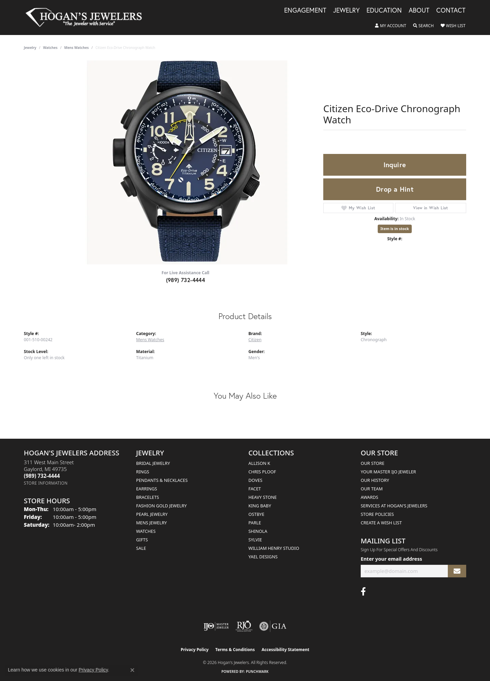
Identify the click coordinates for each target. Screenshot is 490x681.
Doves (255, 480)
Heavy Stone (262, 497)
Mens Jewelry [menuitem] (151, 523)
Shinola (257, 531)
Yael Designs (263, 557)
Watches (50, 47)
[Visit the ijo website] (216, 626)
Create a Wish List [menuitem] (381, 523)
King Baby (259, 506)
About (419, 10)
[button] (390, 26)
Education (384, 10)
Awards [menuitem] (369, 497)
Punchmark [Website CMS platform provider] (257, 671)
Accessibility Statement (285, 649)
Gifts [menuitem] (142, 540)
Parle (254, 523)
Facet (254, 489)
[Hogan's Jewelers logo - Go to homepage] (86, 17)
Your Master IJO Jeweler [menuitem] (388, 472)
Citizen (254, 340)
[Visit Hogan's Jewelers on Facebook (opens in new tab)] (363, 592)
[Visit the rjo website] (243, 626)
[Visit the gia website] (273, 626)
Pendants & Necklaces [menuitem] (161, 480)
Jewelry (346, 10)
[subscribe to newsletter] (457, 571)
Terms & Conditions (235, 649)
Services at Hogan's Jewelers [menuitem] (394, 506)
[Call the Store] (42, 475)
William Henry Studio (273, 548)
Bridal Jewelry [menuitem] (153, 463)
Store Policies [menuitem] (377, 514)
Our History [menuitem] (375, 480)
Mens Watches (76, 47)
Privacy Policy (195, 649)
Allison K (259, 463)
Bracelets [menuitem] (147, 497)
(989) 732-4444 (185, 279)
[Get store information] (46, 483)
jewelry (30, 47)
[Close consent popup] (132, 670)
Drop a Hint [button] (394, 189)
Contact (451, 10)
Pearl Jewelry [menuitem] (152, 514)
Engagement (305, 10)
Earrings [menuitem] (146, 489)
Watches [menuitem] (146, 531)
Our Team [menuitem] (372, 489)
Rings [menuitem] (142, 472)
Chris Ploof (262, 472)
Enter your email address (391, 558)
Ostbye (256, 514)
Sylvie (255, 540)
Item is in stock (394, 228)
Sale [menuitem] (141, 548)
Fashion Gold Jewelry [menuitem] (161, 506)
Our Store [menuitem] (373, 463)
